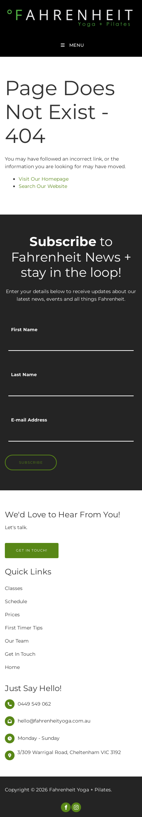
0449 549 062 (34, 704)
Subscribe (31, 462)
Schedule (16, 601)
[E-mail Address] (71, 434)
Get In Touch (20, 654)
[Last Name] (71, 388)
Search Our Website (43, 186)
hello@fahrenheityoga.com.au (54, 721)
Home (12, 667)
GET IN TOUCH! (20, 546)
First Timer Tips (24, 628)
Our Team (17, 641)
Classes (14, 588)
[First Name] (71, 343)
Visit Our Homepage (44, 179)
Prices (12, 614)
